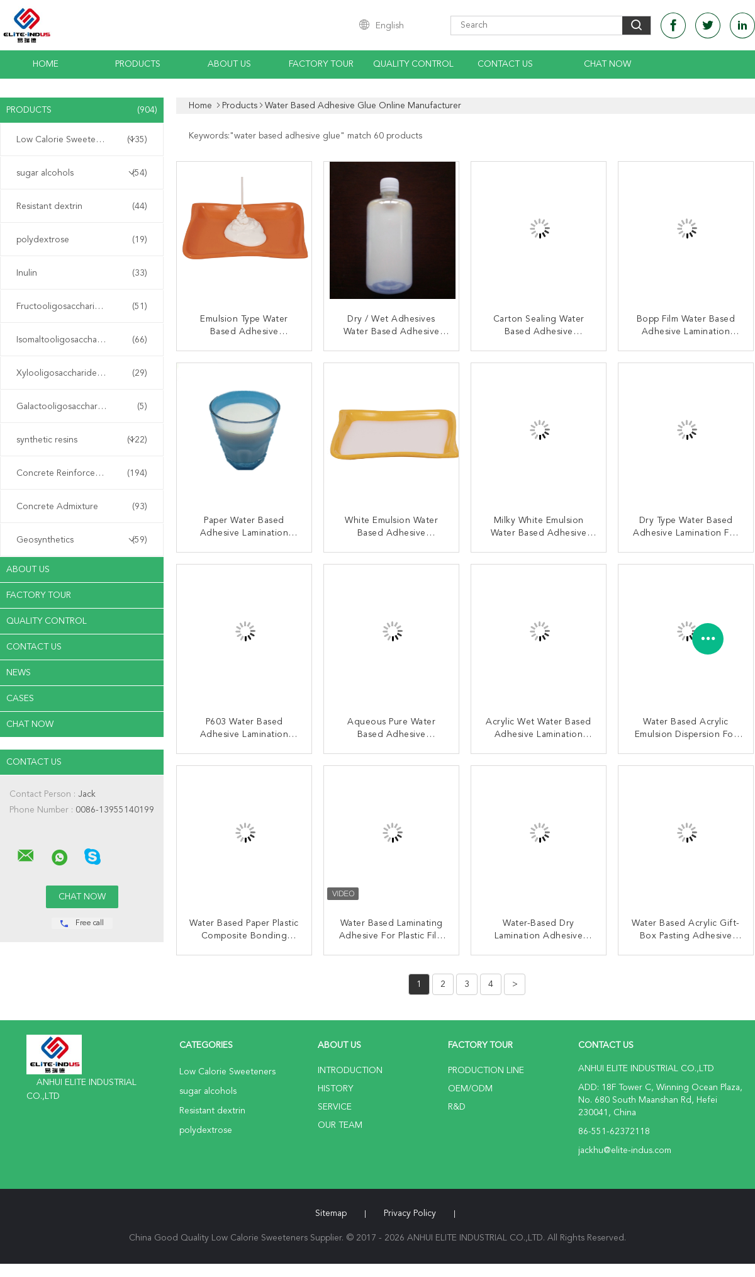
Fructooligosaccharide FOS (81, 306)
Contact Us (505, 64)
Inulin (81, 273)
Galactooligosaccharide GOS (81, 406)
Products (137, 64)
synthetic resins (81, 440)
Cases (20, 698)
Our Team (340, 1125)
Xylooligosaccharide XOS (81, 373)
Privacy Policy (410, 1213)
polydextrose (81, 239)
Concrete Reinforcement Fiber (81, 473)
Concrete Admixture (81, 506)
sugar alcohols (81, 173)
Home (46, 64)
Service (335, 1107)
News (18, 672)
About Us (229, 64)
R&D (457, 1107)
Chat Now (607, 64)
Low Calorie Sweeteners (81, 139)
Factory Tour (321, 64)
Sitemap (331, 1213)
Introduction (350, 1070)
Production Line (486, 1070)
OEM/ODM (470, 1088)
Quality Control (413, 64)
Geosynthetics (81, 540)
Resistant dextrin (81, 206)
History (335, 1088)
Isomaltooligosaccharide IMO (81, 340)
